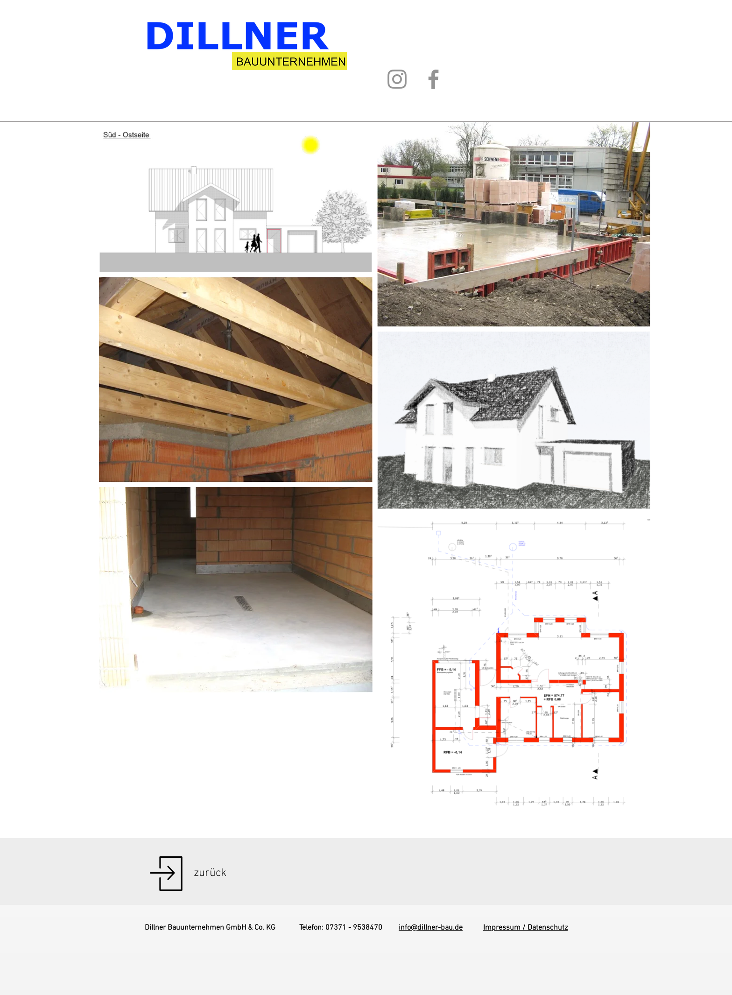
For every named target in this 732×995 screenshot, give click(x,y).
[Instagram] (397, 79)
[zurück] (210, 873)
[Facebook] (433, 79)
